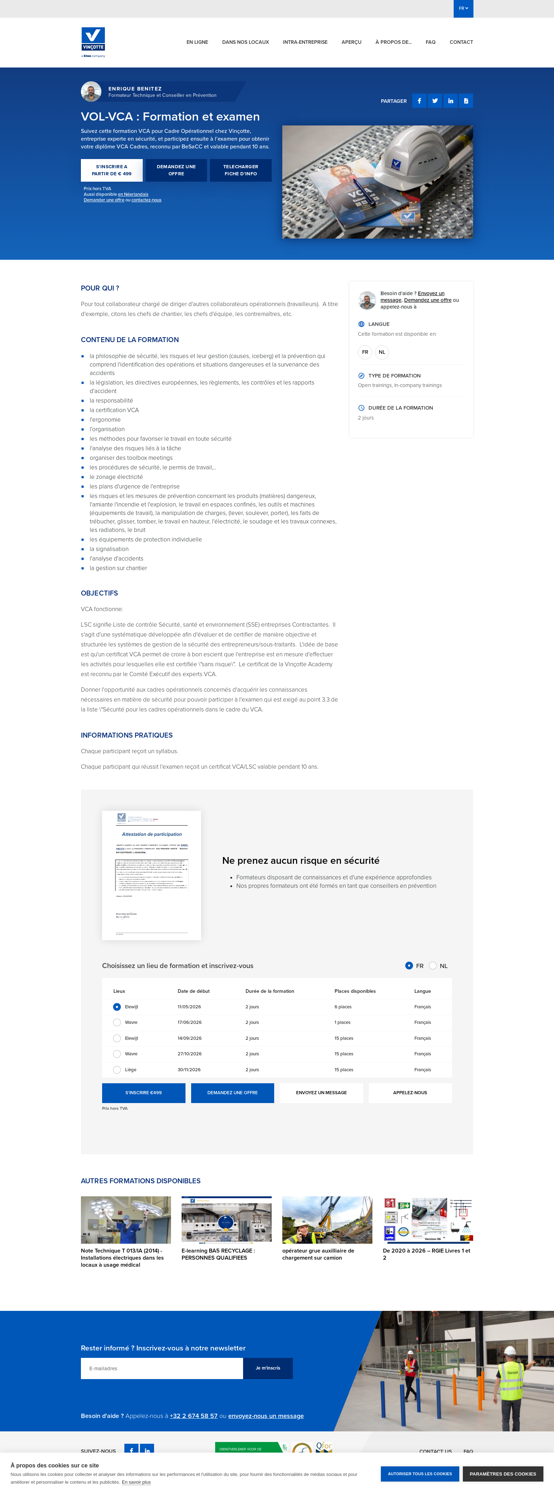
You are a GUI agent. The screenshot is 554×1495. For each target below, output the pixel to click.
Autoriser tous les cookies (420, 1474)
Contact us (435, 1451)
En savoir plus (136, 1482)
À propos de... (394, 42)
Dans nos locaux (245, 42)
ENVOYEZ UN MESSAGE (321, 1093)
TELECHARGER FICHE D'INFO (240, 170)
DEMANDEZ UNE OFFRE (176, 170)
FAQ (431, 42)
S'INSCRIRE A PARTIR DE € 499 (112, 170)
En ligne (197, 42)
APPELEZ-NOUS (410, 1093)
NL (382, 352)
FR (365, 352)
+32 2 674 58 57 (194, 1416)
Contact (461, 42)
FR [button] (463, 8)
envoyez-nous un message (266, 1416)
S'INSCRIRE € (143, 1093)
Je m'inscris (268, 1368)
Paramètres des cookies (503, 1474)
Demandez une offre (428, 300)
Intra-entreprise (305, 42)
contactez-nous (146, 200)
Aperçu (351, 42)
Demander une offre (104, 200)
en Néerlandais (133, 194)
